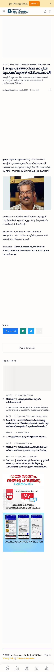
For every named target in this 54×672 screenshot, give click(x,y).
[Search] (50, 11)
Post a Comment (27, 348)
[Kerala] (30, 395)
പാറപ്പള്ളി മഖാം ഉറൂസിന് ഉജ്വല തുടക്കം (26, 436)
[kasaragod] (22, 395)
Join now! (34, 4)
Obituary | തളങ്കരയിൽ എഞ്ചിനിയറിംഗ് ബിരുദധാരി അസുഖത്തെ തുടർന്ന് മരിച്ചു (26, 448)
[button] (45, 11)
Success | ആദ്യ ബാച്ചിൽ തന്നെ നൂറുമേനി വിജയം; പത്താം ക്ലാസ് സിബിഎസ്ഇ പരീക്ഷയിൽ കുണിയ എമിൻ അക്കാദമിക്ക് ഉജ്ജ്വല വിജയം (27, 463)
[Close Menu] (50, 4)
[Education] (22, 456)
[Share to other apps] (39, 331)
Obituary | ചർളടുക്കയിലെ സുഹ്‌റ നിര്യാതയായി (23, 401)
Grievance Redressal (25, 658)
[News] (27, 432)
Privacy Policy (9, 658)
